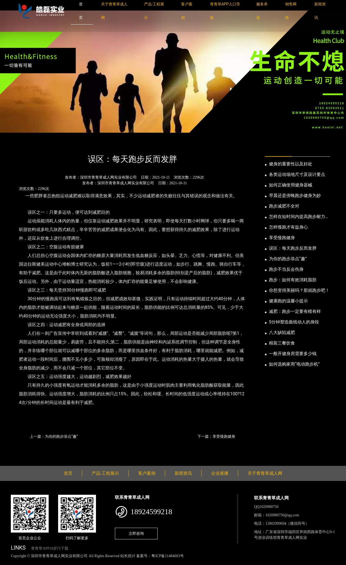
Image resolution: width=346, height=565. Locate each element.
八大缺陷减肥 (282, 332)
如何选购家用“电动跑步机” (294, 364)
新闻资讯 (39, 144)
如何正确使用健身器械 (290, 185)
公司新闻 (61, 144)
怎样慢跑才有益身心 (288, 227)
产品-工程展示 (105, 473)
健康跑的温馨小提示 (288, 300)
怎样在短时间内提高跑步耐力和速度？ (299, 217)
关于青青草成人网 (265, 473)
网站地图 (8, 562)
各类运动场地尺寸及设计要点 (297, 174)
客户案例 (146, 473)
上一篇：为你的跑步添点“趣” (54, 436)
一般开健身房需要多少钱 (293, 353)
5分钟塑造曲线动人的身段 (294, 322)
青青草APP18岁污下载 (49, 548)
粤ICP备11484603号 (167, 556)
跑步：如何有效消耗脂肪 (293, 279)
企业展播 (219, 473)
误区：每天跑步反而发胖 (293, 248)
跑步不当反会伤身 (286, 269)
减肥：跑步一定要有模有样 (295, 311)
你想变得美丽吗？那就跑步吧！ (299, 290)
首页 (20, 144)
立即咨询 (136, 533)
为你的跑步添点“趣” (288, 258)
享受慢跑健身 (282, 237)
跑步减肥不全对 (284, 206)
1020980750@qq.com (282, 515)
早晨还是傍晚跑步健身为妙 (295, 195)
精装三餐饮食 (282, 343)
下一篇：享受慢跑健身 (216, 436)
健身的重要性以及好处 (290, 163)
